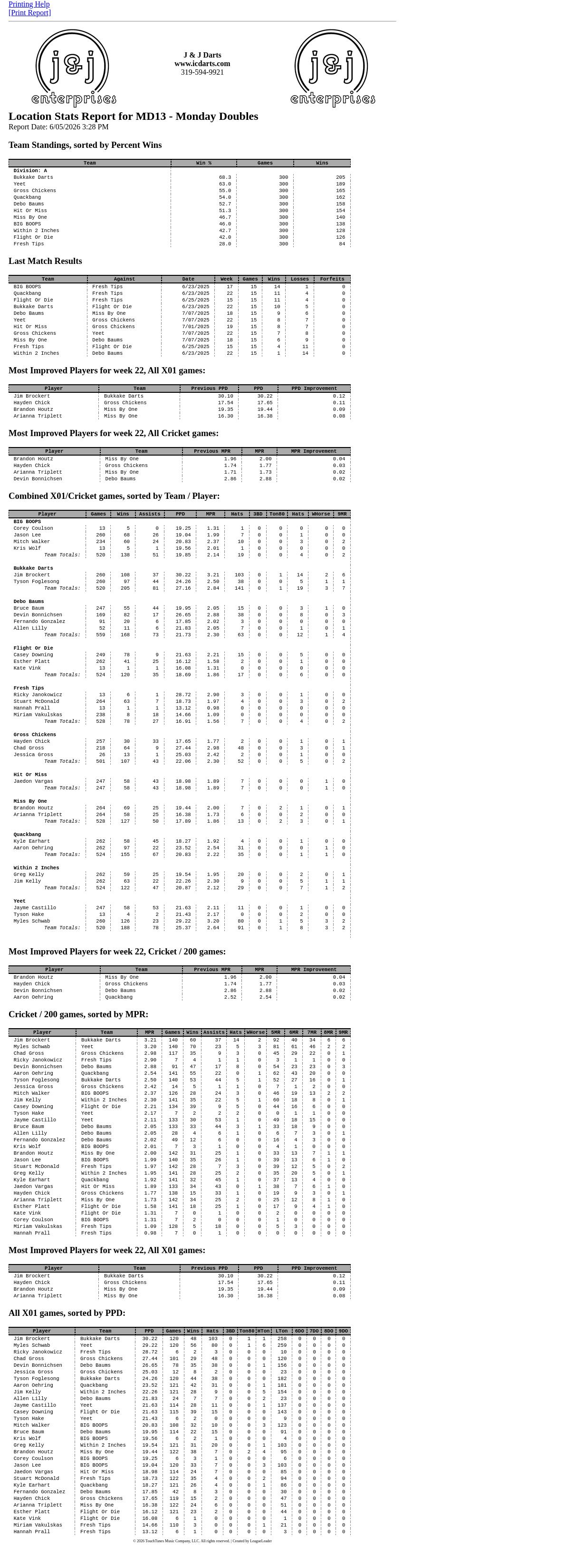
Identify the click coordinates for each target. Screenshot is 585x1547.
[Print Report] (30, 13)
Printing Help (29, 4)
